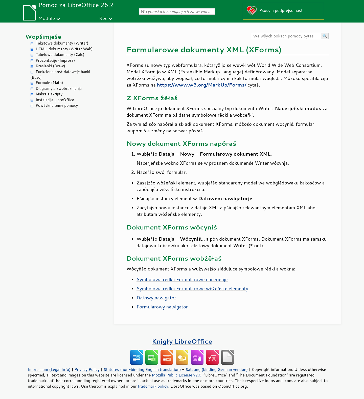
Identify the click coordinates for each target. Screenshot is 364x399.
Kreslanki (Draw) (50, 66)
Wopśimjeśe (43, 36)
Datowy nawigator (156, 297)
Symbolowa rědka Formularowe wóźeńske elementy (192, 288)
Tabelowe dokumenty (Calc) (60, 54)
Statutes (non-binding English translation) (142, 369)
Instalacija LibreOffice (55, 99)
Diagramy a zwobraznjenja (59, 88)
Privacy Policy (87, 369)
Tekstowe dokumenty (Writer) (62, 43)
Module (46, 18)
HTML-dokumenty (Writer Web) (64, 49)
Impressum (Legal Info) (49, 369)
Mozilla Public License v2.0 (176, 375)
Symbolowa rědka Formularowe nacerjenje (182, 279)
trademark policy (153, 386)
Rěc (103, 18)
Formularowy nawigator (162, 306)
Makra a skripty (49, 94)
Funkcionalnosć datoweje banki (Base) (60, 74)
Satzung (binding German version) (217, 369)
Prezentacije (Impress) (55, 60)
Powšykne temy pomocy (57, 105)
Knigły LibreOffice (182, 341)
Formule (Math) (49, 82)
